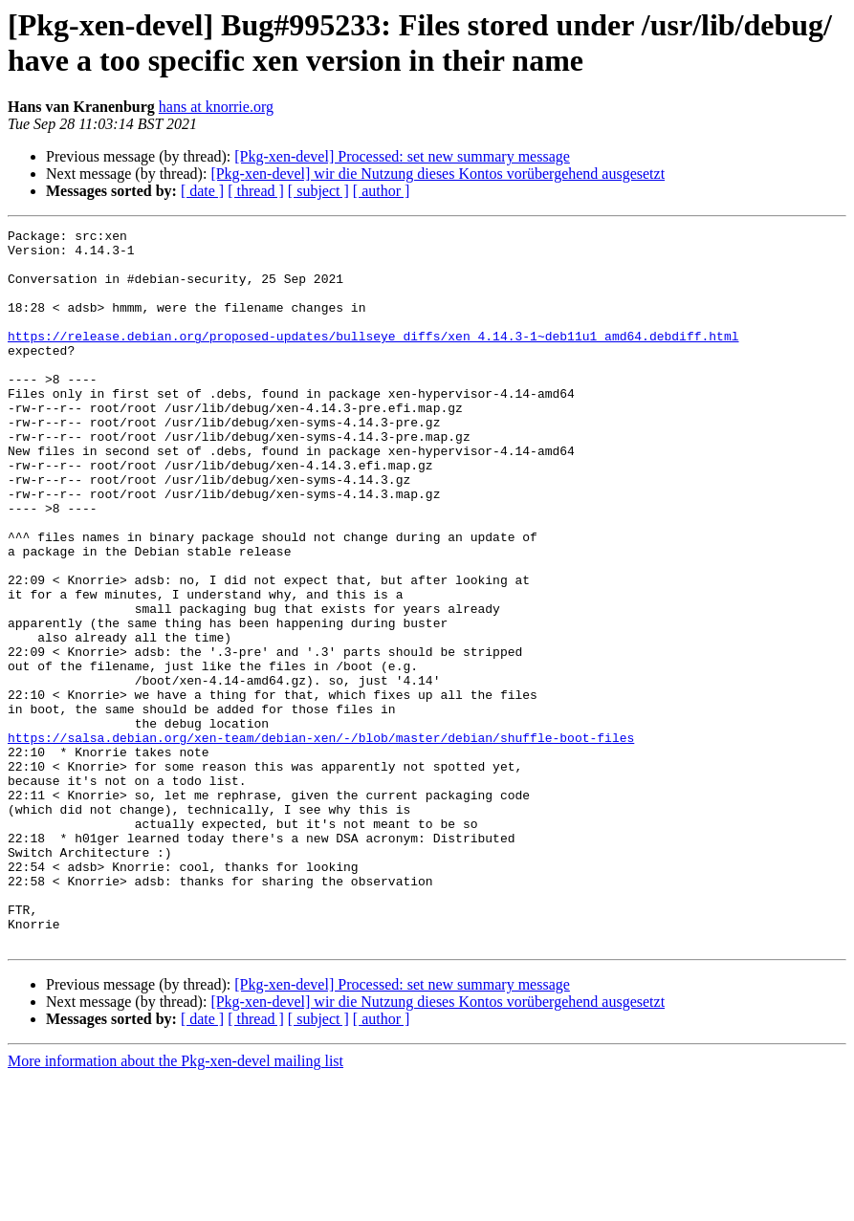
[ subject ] (318, 191)
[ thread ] (256, 191)
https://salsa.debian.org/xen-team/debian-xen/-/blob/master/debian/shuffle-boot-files (321, 840)
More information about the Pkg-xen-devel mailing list (175, 1204)
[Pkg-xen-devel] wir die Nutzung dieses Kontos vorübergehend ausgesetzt (437, 173)
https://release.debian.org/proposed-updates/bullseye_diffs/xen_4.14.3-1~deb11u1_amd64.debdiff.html (373, 358)
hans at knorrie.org (216, 106)
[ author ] (381, 191)
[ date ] (202, 191)
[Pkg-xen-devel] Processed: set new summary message (402, 156)
